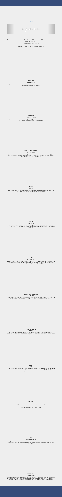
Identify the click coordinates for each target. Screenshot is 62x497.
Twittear (31, 21)
